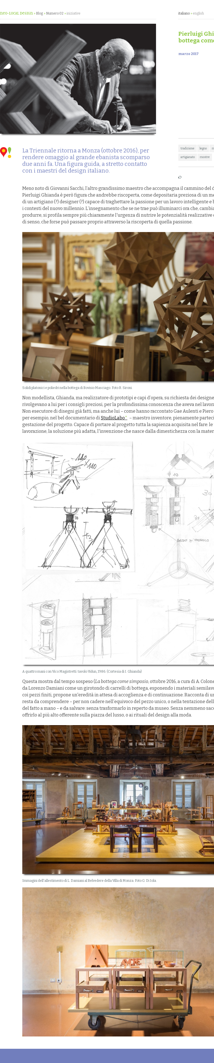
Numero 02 (55, 13)
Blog (39, 13)
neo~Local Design (16, 13)
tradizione (187, 148)
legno (203, 148)
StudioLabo (113, 418)
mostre (205, 157)
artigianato (188, 157)
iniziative (74, 13)
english (198, 13)
